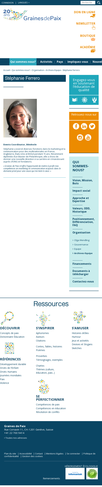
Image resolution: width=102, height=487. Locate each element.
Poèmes (40, 350)
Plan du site (10, 453)
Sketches (77, 348)
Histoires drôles (80, 333)
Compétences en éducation (51, 408)
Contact (39, 453)
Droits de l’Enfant (9, 367)
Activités (46, 62)
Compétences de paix (47, 404)
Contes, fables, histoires (49, 346)
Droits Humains (8, 371)
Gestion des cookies (32, 456)
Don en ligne (84, 12)
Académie (87, 47)
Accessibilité (25, 453)
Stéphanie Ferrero (71, 70)
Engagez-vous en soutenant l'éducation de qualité (84, 85)
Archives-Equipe (53, 70)
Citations (41, 340)
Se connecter (73, 453)
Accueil (6, 70)
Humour (76, 336)
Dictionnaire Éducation (12, 336)
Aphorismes (42, 333)
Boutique (87, 36)
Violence (4, 382)
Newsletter (85, 23)
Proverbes (41, 356)
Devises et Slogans (82, 344)
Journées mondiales (10, 375)
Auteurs (40, 336)
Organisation (38, 70)
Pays (60, 62)
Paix (2, 379)
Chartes (40, 365)
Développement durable (13, 364)
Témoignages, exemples (49, 359)
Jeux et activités (80, 340)
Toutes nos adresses (16, 437)
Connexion (8, 2)
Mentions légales (54, 453)
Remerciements (51, 478)
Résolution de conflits (47, 412)
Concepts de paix (9, 333)
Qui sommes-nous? (23, 62)
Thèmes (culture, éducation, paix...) (45, 371)
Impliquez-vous (77, 62)
